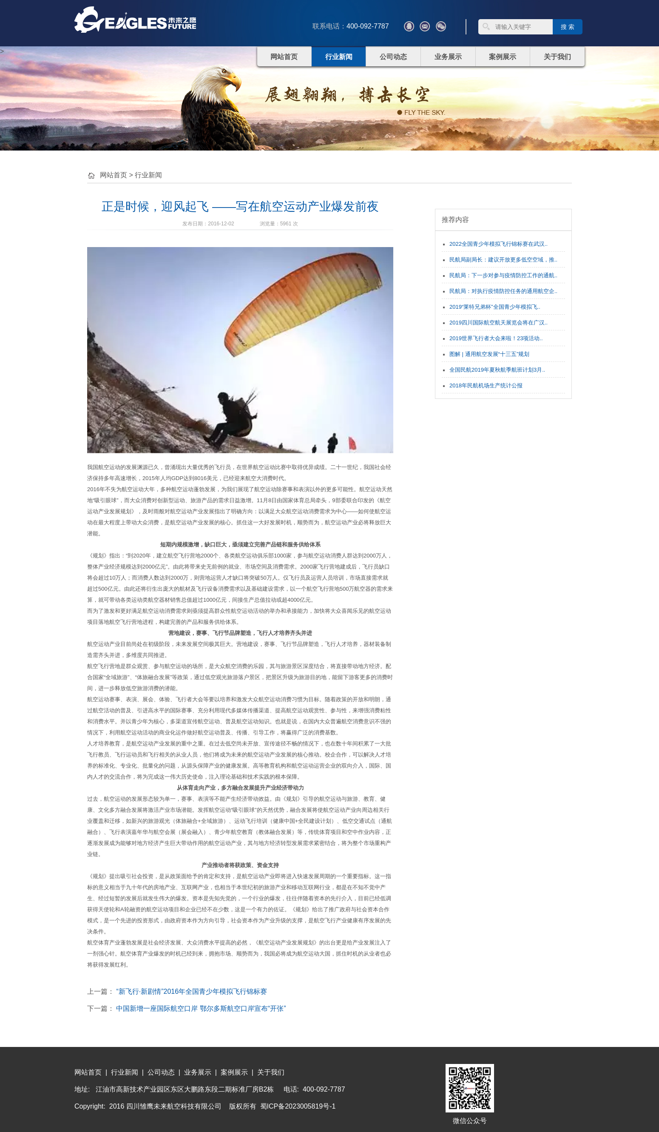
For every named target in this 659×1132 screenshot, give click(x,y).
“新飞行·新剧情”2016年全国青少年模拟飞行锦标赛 (191, 991)
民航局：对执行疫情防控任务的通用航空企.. (503, 291)
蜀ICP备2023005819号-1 (298, 1106)
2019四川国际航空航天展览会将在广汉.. (498, 322)
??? (425, 26)
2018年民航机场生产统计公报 (486, 385)
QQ (409, 26)
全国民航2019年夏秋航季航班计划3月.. (497, 370)
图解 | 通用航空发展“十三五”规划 (489, 354)
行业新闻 (338, 56)
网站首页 (284, 56)
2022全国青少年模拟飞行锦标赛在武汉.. (498, 244)
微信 (441, 26)
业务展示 (448, 56)
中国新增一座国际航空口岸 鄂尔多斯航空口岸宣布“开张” (201, 1008)
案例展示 (502, 56)
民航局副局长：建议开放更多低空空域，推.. (503, 259)
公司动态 (393, 56)
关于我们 (557, 56)
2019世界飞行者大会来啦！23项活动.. (496, 338)
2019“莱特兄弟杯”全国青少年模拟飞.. (494, 307)
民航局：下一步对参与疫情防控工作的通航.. (503, 275)
